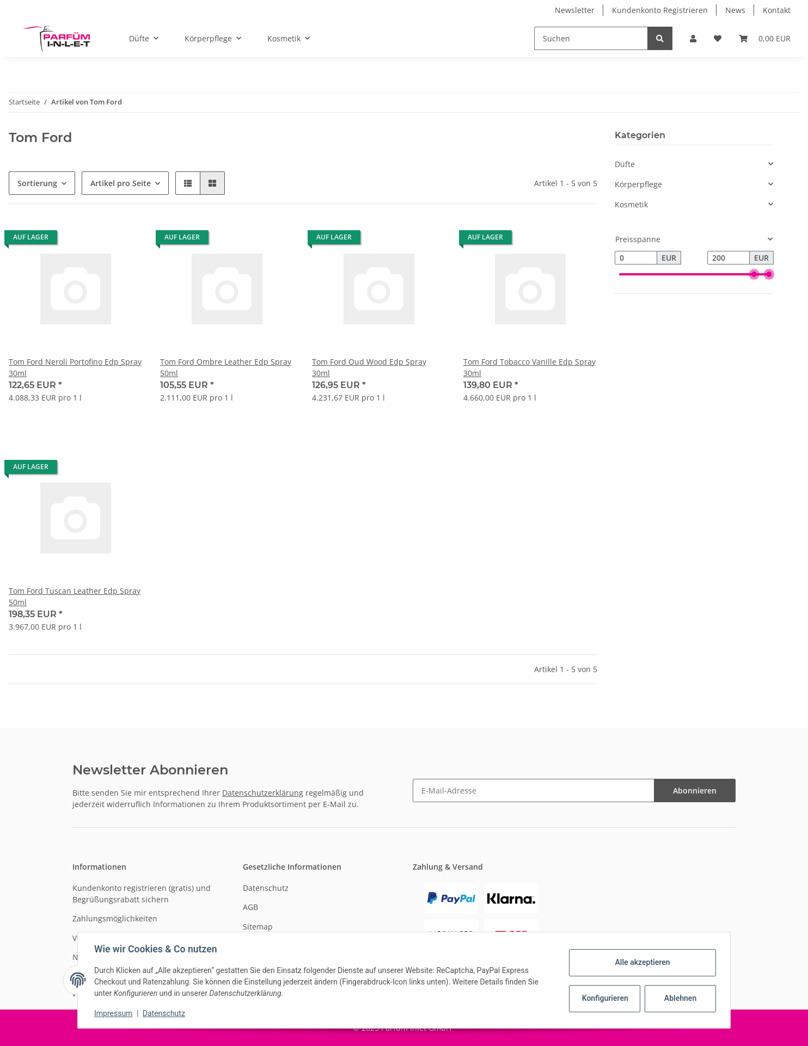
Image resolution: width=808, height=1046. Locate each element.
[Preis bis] (728, 258)
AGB (250, 907)
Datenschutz (266, 888)
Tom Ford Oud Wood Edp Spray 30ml (369, 367)
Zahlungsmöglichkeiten (114, 918)
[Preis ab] (636, 258)
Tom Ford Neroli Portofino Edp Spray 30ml (75, 367)
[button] (693, 38)
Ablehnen (679, 998)
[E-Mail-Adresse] (533, 790)
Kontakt (777, 10)
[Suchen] (591, 38)
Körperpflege (638, 184)
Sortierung (37, 183)
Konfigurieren (604, 998)
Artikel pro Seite (120, 183)
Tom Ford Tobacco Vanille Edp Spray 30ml (529, 367)
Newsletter (575, 10)
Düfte (625, 164)
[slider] (754, 275)
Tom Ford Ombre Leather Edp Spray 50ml (225, 367)
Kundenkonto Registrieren (660, 10)
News (735, 10)
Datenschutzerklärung (262, 792)
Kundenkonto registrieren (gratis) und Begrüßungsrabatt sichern (141, 894)
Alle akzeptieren (641, 962)
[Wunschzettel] (717, 38)
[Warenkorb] (764, 38)
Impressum (114, 1013)
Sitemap (258, 926)
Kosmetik (631, 204)
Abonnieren (695, 790)
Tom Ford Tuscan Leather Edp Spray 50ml (74, 596)
